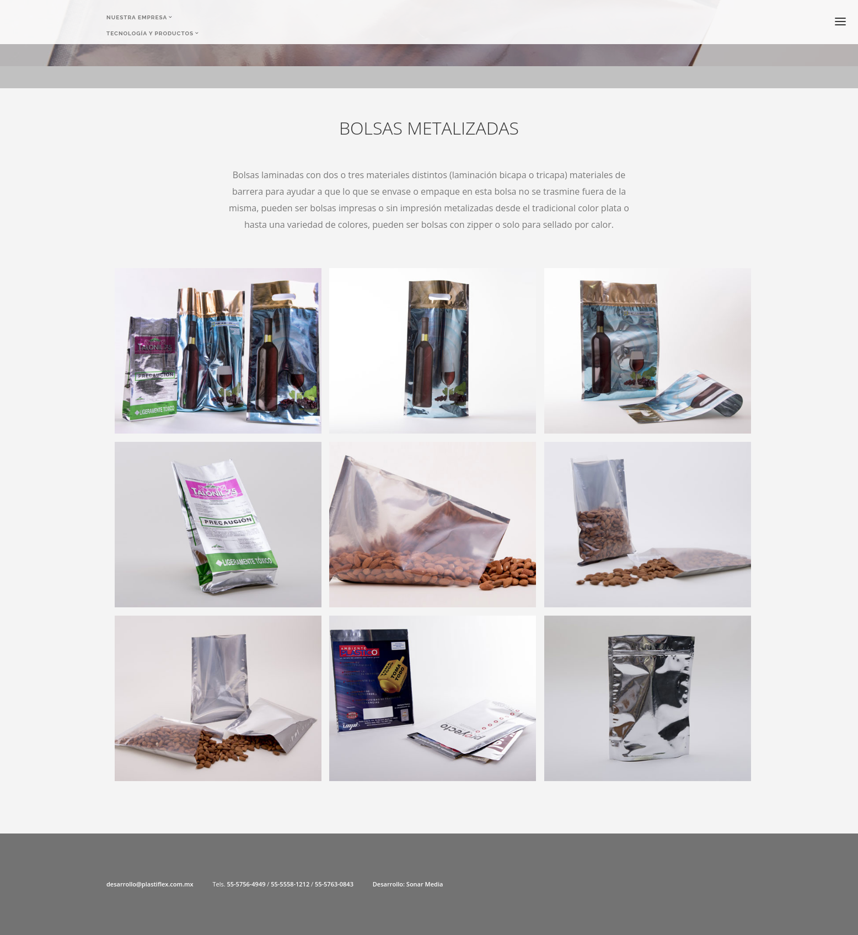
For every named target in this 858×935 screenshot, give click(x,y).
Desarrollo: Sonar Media (408, 884)
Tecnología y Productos (150, 34)
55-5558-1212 (290, 884)
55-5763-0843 (334, 884)
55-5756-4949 (246, 884)
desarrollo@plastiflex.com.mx (150, 884)
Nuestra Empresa (136, 17)
